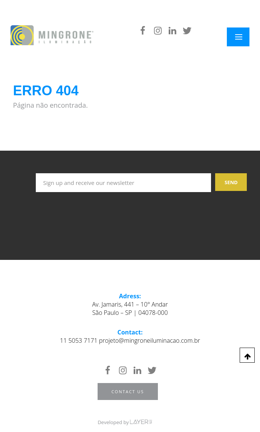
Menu (242, 37)
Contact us (128, 391)
